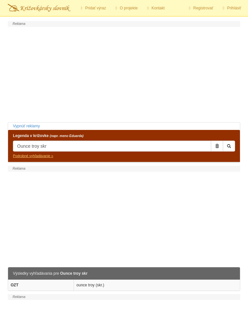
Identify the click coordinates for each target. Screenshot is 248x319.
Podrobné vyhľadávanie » (33, 156)
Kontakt (154, 8)
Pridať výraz (92, 8)
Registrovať (200, 8)
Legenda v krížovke (48, 135)
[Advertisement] (124, 73)
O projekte (126, 8)
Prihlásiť (231, 8)
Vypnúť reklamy (26, 126)
